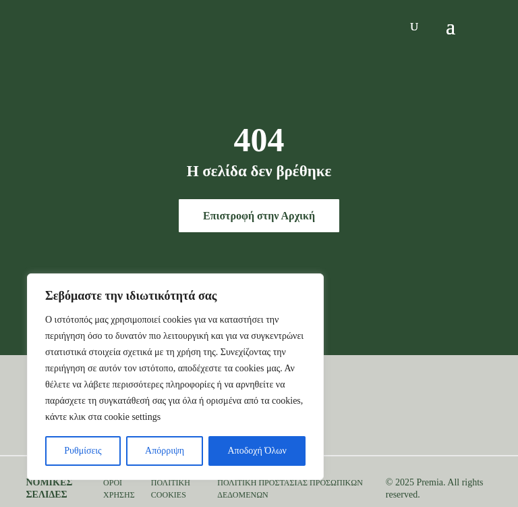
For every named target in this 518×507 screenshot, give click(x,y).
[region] (175, 376)
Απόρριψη (164, 451)
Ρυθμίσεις (82, 451)
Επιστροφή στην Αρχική (259, 215)
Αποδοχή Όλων (257, 451)
